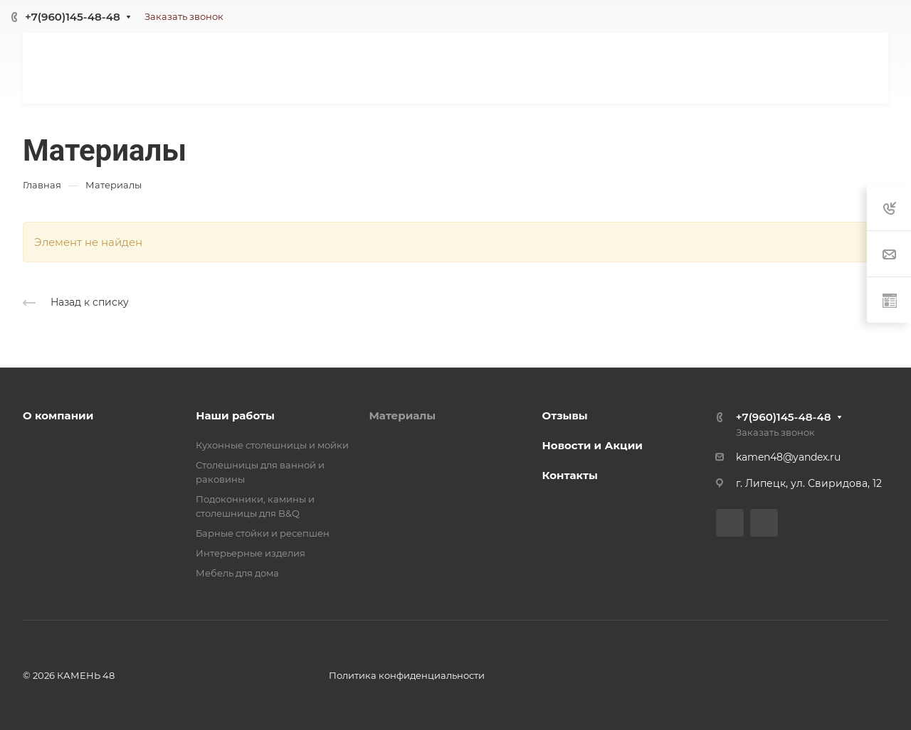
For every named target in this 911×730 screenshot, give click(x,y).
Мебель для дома (237, 573)
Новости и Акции (592, 445)
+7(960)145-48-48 (72, 16)
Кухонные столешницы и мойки (272, 445)
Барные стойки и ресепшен (263, 533)
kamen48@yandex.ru (788, 457)
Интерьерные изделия (250, 553)
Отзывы (565, 415)
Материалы (402, 415)
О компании (58, 415)
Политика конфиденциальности (407, 675)
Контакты (570, 475)
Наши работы (235, 415)
